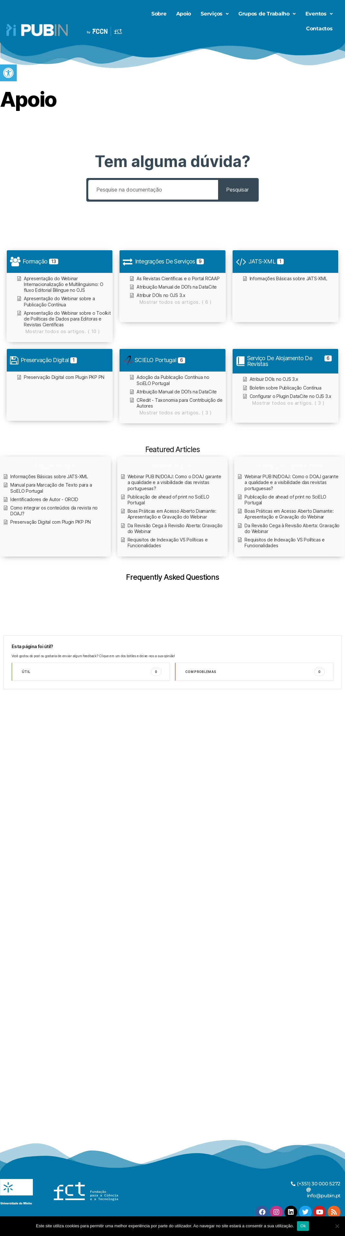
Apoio (183, 14)
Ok (303, 1225)
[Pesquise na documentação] (153, 190)
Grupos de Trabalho (267, 14)
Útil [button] (92, 671)
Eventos (319, 14)
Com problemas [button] (255, 671)
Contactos (319, 28)
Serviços (215, 14)
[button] (8, 72)
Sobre (159, 14)
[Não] (337, 1226)
